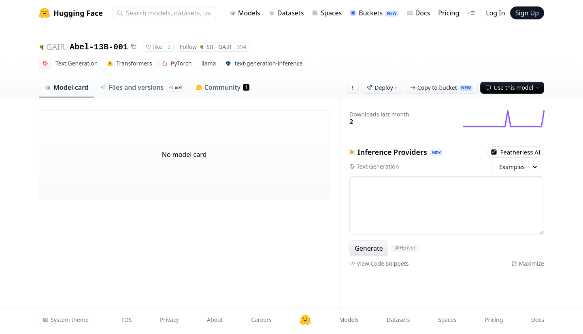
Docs (418, 12)
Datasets (286, 12)
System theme (66, 319)
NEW (436, 152)
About (215, 319)
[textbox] (446, 205)
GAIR (55, 46)
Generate (369, 248)
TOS (126, 319)
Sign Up (527, 12)
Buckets (374, 12)
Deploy (382, 87)
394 (242, 47)
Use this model (512, 87)
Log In (495, 12)
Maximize (527, 263)
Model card (67, 87)
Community (222, 87)
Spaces (327, 12)
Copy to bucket (441, 87)
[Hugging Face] (305, 320)
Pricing (448, 12)
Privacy (169, 319)
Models (244, 12)
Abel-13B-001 (99, 47)
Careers (261, 319)
